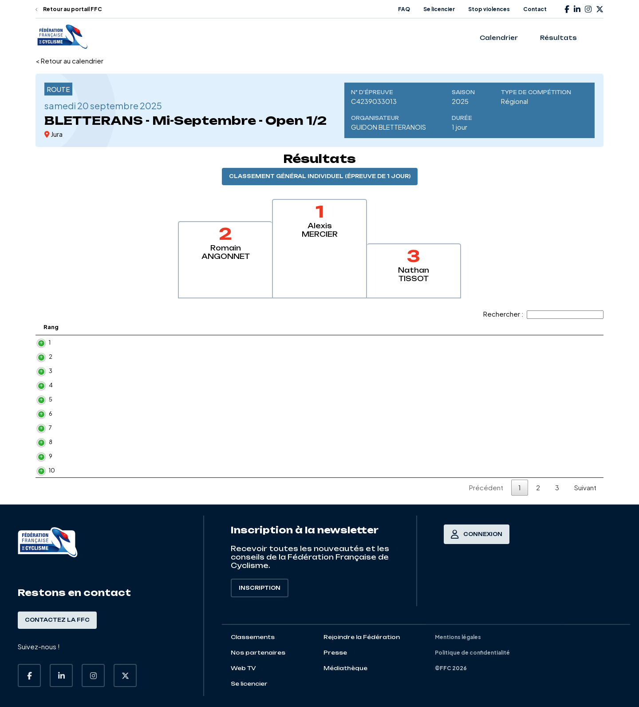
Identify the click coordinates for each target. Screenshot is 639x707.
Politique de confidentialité (472, 652)
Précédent (486, 487)
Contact (535, 9)
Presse (335, 652)
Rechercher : (543, 314)
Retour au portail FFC (69, 9)
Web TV (243, 668)
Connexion (476, 534)
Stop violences (489, 9)
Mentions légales (458, 637)
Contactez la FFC (57, 620)
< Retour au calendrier (69, 60)
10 (52, 470)
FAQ (404, 9)
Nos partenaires (258, 652)
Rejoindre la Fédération (361, 637)
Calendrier (499, 37)
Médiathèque (345, 668)
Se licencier (439, 9)
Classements (253, 637)
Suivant (585, 487)
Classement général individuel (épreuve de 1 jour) (319, 176)
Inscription (259, 588)
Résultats (558, 37)
